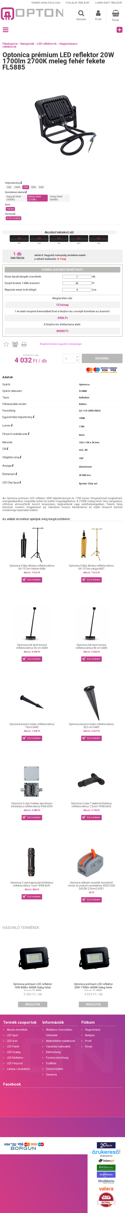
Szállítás (51, 1063)
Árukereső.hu (106, 1156)
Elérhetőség (53, 1052)
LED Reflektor (15, 1057)
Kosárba (102, 358)
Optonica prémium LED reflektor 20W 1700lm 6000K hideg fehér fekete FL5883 (93, 987)
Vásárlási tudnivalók (58, 1046)
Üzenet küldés (54, 1069)
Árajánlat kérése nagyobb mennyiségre (61, 344)
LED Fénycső (15, 1063)
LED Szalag (13, 1052)
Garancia (51, 1074)
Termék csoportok (20, 1022)
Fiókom (88, 1022)
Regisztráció (92, 1029)
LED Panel (13, 1046)
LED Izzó (12, 1041)
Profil (88, 1041)
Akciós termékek (17, 1029)
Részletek (32, 1004)
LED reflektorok (47, 43)
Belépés (90, 1035)
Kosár (88, 1046)
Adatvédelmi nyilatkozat (60, 1041)
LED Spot (12, 1035)
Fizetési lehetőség (57, 1057)
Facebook (12, 1084)
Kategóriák (27, 43)
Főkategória (10, 43)
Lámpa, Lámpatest (18, 1069)
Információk (53, 1022)
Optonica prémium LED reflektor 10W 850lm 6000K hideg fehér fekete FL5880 (32, 987)
